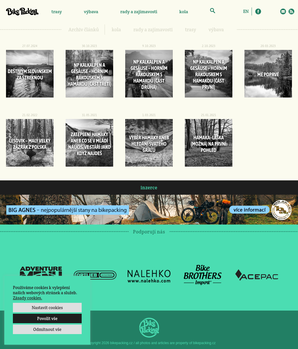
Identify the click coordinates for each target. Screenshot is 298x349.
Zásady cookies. (27, 298)
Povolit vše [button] (47, 318)
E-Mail (283, 11)
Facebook (258, 11)
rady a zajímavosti (138, 12)
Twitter (275, 11)
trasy (56, 12)
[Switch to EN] (245, 11)
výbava (91, 12)
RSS (291, 11)
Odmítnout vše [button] (47, 329)
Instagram (266, 11)
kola (183, 12)
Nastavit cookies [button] (47, 307)
